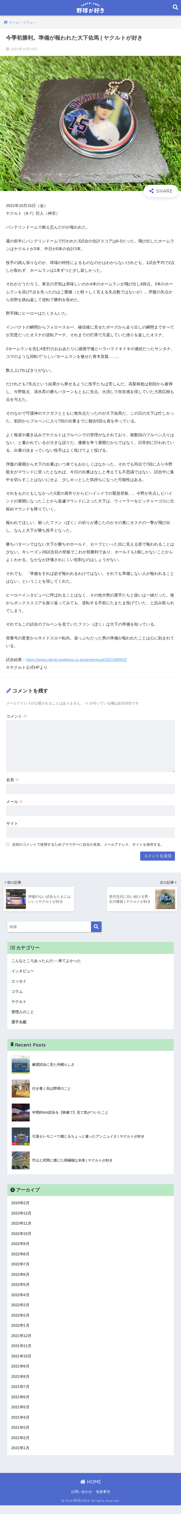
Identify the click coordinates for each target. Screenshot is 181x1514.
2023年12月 (22, 1215)
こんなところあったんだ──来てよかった (48, 960)
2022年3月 (20, 1309)
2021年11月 (22, 1351)
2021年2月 (20, 1446)
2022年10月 (22, 1236)
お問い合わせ (81, 1500)
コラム (17, 992)
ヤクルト (19, 1002)
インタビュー (23, 971)
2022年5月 (20, 1288)
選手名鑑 (19, 1023)
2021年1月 (20, 1456)
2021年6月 (20, 1404)
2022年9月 (20, 1246)
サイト (12, 823)
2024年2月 (20, 1204)
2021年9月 (20, 1372)
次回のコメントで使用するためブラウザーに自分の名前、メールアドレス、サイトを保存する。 (88, 844)
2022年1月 (20, 1330)
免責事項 (103, 1500)
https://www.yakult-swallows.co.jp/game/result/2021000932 (78, 660)
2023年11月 (22, 1225)
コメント (16, 716)
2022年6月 (20, 1278)
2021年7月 (20, 1393)
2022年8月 (20, 1257)
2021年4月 (20, 1425)
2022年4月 (20, 1299)
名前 (12, 780)
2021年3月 (20, 1435)
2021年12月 (22, 1341)
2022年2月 (20, 1320)
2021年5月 (20, 1414)
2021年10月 (22, 1362)
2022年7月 (20, 1267)
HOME (90, 1490)
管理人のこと (23, 1013)
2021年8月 (20, 1383)
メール (14, 801)
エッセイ (19, 981)
